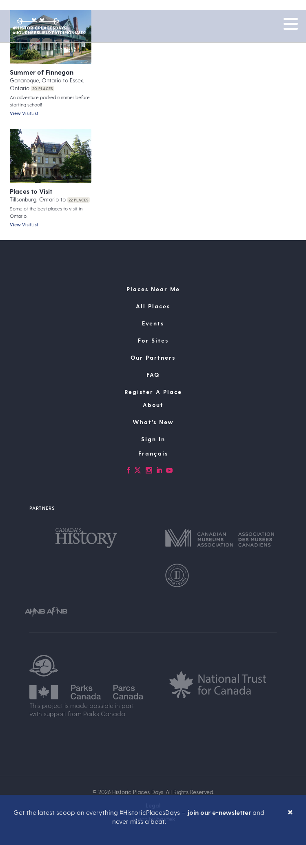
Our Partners (153, 357)
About (153, 404)
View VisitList (24, 113)
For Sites (153, 340)
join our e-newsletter (219, 812)
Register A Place (153, 391)
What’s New (153, 421)
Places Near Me (153, 288)
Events (153, 323)
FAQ (153, 374)
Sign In (153, 439)
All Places (153, 306)
